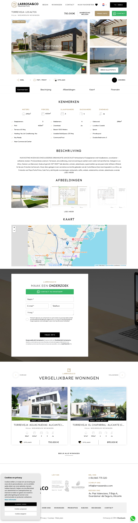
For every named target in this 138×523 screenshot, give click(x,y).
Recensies (96, 508)
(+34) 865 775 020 (98, 477)
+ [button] (14, 227)
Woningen (57, 5)
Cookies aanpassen (21, 509)
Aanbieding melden (85, 13)
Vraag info (102, 13)
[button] (20, 80)
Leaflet (96, 265)
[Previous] (20, 375)
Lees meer (69, 173)
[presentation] (41, 328)
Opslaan (26, 442)
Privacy (43, 518)
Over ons (46, 508)
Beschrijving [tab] (45, 89)
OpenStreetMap (110, 265)
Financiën (115, 89)
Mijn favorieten (88, 5)
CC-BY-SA (123, 265)
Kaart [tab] (92, 89)
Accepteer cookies (20, 504)
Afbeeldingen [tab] (69, 89)
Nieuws (84, 508)
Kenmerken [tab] (22, 89)
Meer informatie (10, 500)
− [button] (14, 230)
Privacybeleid (57, 319)
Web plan (59, 518)
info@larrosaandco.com (101, 485)
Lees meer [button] (69, 212)
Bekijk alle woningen (69, 453)
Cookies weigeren (20, 514)
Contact (69, 5)
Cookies (51, 518)
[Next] (116, 375)
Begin (45, 5)
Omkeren (118, 80)
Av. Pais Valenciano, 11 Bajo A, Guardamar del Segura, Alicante (105, 494)
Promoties (73, 508)
